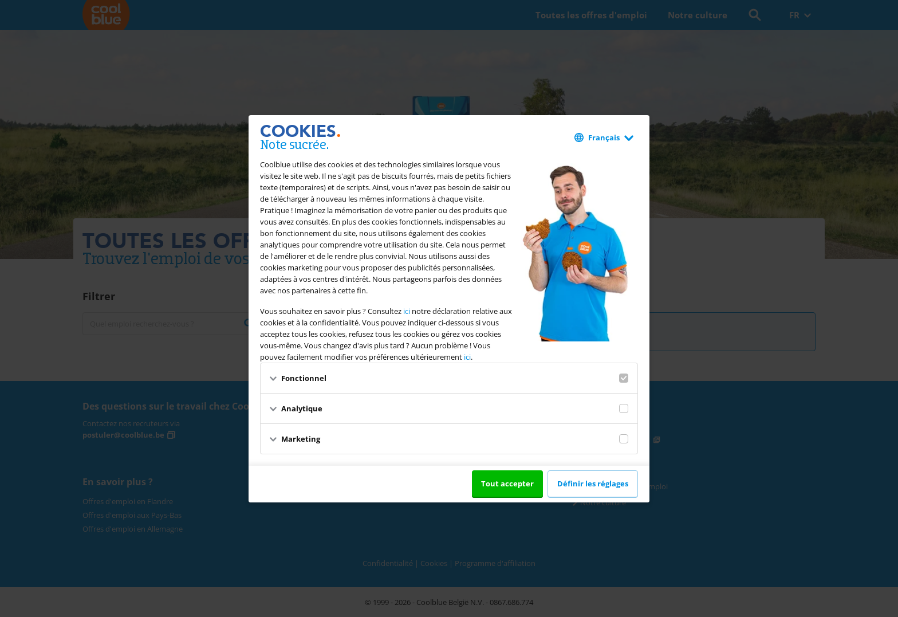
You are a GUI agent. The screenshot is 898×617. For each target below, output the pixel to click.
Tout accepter (507, 483)
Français (603, 137)
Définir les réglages (592, 483)
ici (406, 311)
